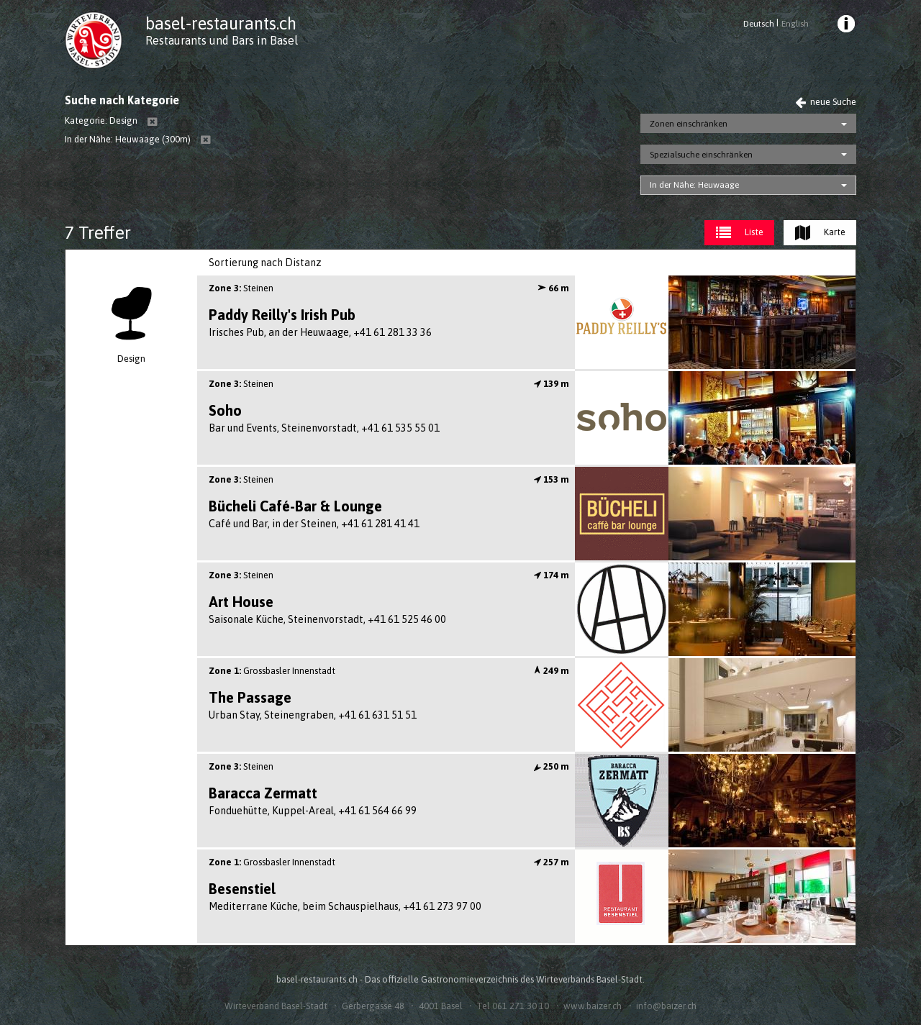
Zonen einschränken (688, 124)
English (795, 24)
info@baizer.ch (666, 1006)
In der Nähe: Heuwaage (694, 185)
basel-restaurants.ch (220, 23)
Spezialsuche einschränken (701, 155)
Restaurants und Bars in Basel (221, 40)
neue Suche (825, 101)
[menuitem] (845, 26)
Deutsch (758, 24)
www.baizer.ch (592, 1006)
